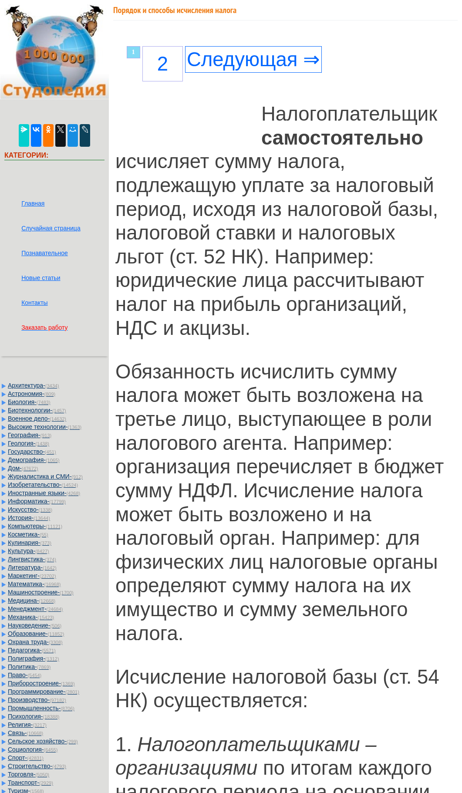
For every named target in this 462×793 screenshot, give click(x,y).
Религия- (27, 724)
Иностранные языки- (44, 492)
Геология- (28, 443)
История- (29, 517)
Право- (24, 675)
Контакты (34, 302)
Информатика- (37, 501)
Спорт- (26, 757)
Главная (32, 203)
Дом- (23, 468)
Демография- (34, 459)
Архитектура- (33, 385)
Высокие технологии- (44, 426)
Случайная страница (51, 228)
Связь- (25, 732)
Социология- (32, 749)
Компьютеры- (35, 526)
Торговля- (28, 774)
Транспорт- (30, 782)
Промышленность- (41, 708)
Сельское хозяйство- (43, 741)
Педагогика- (32, 650)
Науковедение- (34, 625)
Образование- (36, 633)
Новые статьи (40, 277)
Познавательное (44, 253)
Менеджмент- (35, 608)
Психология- (33, 716)
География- (29, 435)
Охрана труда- (35, 641)
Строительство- (37, 766)
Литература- (32, 567)
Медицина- (31, 600)
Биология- (29, 401)
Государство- (32, 451)
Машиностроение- (41, 592)
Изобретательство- (43, 484)
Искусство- (30, 509)
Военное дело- (37, 418)
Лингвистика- (32, 559)
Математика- (34, 583)
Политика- (29, 666)
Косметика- (28, 534)
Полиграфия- (33, 658)
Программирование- (43, 691)
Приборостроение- (41, 683)
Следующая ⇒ (253, 59)
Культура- (28, 550)
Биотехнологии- (37, 410)
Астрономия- (31, 393)
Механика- (31, 617)
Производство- (37, 699)
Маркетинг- (32, 575)
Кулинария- (29, 542)
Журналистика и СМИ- (45, 476)
